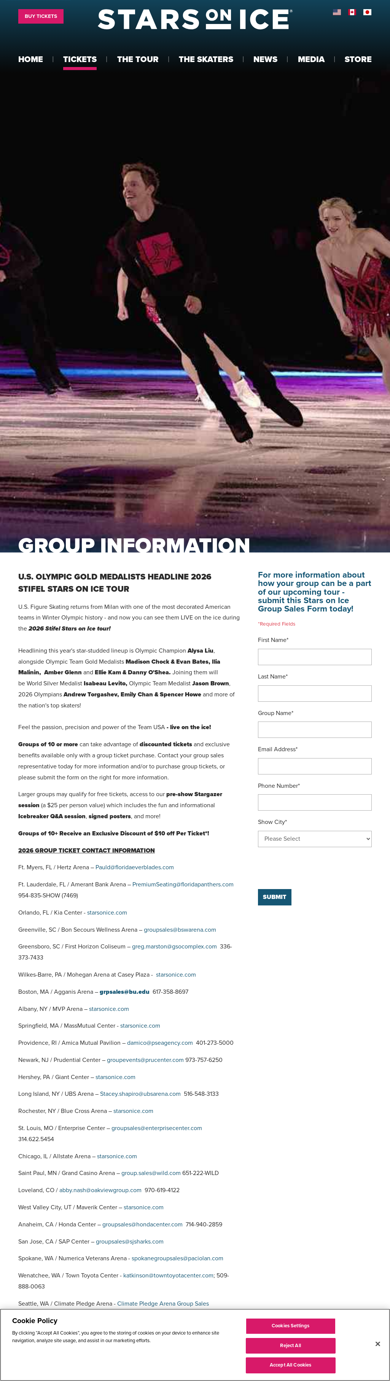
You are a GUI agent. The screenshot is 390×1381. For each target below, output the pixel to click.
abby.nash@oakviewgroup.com (100, 1190)
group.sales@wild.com (151, 1173)
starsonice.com (107, 912)
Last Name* (273, 676)
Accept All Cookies (290, 1365)
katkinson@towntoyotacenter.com (168, 1275)
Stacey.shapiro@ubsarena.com (140, 1094)
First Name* (273, 640)
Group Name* (275, 713)
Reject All (290, 1346)
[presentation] (316, 868)
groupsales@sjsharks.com (130, 1241)
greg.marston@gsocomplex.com (174, 946)
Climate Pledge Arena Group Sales (163, 1304)
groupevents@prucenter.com (145, 1060)
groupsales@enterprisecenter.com (156, 1128)
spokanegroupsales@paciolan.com (177, 1258)
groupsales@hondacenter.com (142, 1224)
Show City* (272, 822)
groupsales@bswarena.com (180, 930)
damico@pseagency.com (160, 1043)
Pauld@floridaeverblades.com (135, 867)
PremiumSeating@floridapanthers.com (183, 884)
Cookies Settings (290, 1326)
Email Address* (278, 749)
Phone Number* (279, 786)
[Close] (377, 1344)
